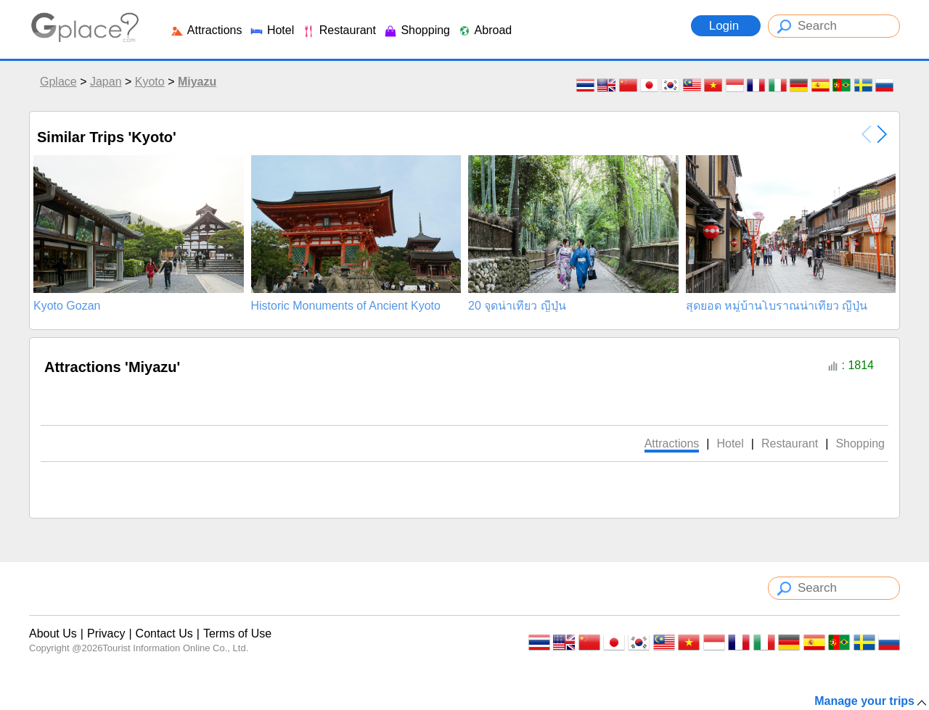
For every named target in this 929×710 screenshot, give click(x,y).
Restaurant (338, 30)
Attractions (206, 30)
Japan (106, 81)
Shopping (416, 30)
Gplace (58, 81)
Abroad (484, 30)
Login (725, 26)
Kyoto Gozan (67, 306)
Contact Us (164, 633)
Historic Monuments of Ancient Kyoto (346, 306)
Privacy (106, 633)
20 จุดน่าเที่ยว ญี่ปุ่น (517, 306)
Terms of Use (237, 633)
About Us (53, 633)
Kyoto (150, 81)
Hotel (271, 30)
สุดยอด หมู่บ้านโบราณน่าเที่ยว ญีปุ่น (777, 306)
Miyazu (197, 81)
